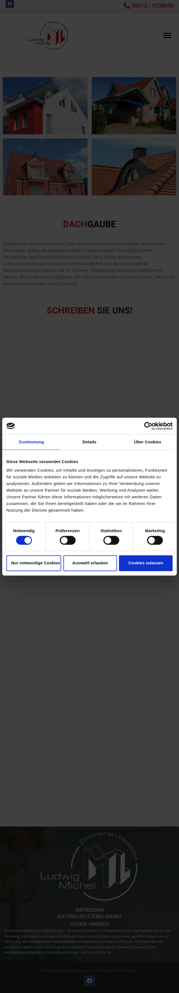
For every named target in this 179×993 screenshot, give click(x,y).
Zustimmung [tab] (31, 441)
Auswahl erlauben (90, 563)
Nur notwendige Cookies (35, 563)
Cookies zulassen (145, 563)
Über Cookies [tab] (147, 441)
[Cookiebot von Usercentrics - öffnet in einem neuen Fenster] (148, 426)
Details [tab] (89, 441)
